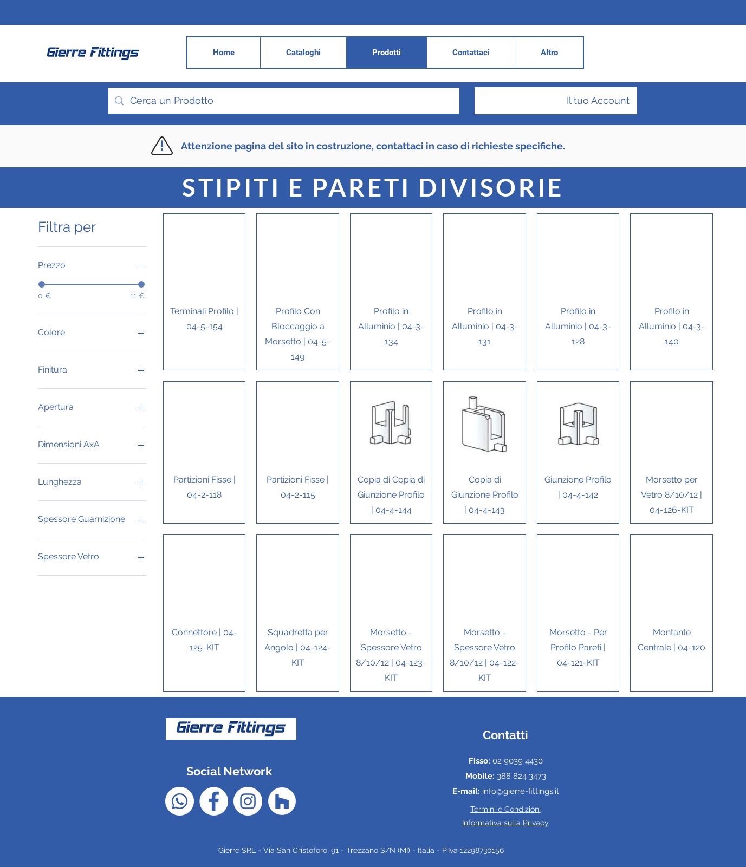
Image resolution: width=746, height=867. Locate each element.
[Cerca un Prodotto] (283, 101)
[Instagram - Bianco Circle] (247, 801)
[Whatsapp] (179, 801)
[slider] (41, 284)
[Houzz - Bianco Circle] (282, 801)
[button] (549, 52)
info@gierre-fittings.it (520, 791)
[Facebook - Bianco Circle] (213, 801)
